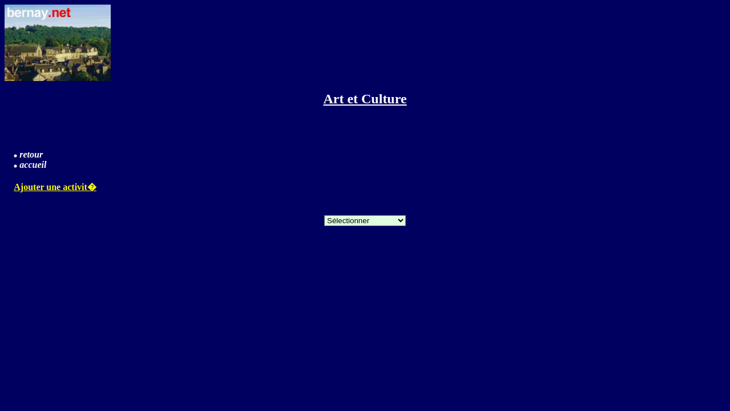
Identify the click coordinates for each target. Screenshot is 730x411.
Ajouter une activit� (55, 187)
